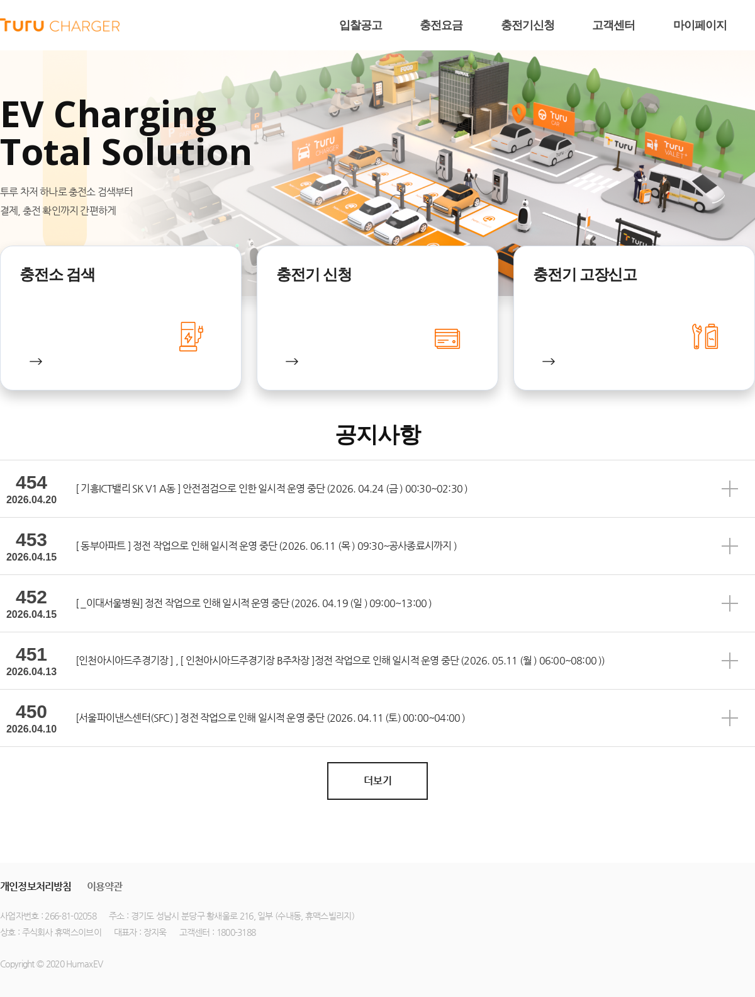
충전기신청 (528, 25)
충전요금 (441, 25)
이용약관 (105, 886)
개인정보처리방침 (36, 886)
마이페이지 (700, 25)
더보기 (378, 781)
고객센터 (613, 25)
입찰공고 (360, 25)
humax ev (60, 25)
